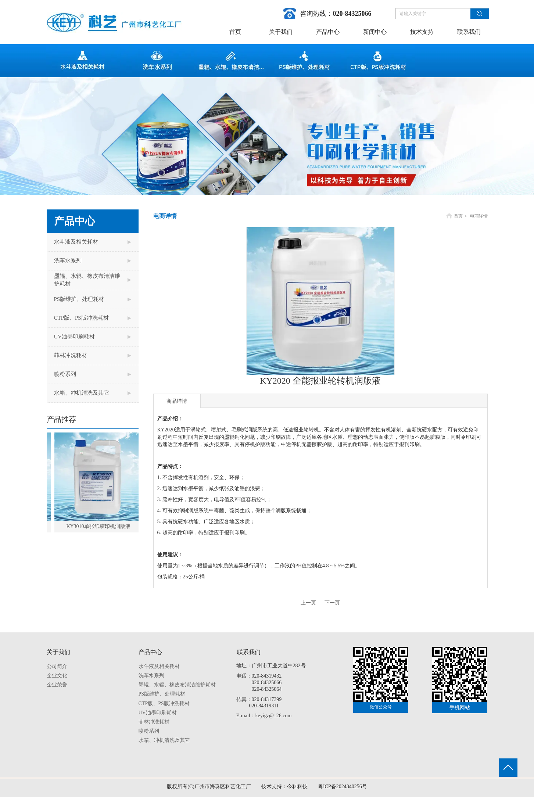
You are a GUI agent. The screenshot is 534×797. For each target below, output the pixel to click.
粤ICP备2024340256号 (342, 786)
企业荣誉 (57, 684)
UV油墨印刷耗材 (158, 712)
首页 (458, 216)
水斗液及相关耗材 (159, 666)
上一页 (308, 603)
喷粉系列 (149, 731)
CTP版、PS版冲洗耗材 (164, 703)
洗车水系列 (151, 675)
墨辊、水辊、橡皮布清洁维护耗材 (177, 684)
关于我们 (58, 652)
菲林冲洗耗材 (154, 722)
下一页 (332, 603)
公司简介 (57, 666)
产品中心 (150, 652)
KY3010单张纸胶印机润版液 (101, 526)
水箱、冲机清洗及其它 (164, 740)
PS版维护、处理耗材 (162, 694)
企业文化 (57, 675)
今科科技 (297, 786)
